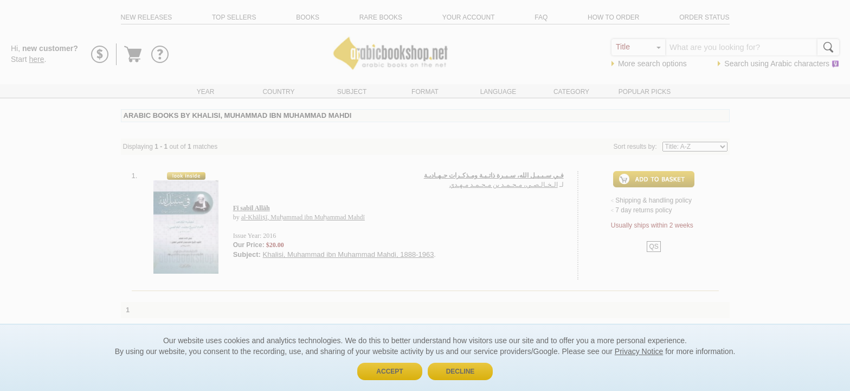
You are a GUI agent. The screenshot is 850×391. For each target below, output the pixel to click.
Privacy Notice (639, 351)
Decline (460, 371)
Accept (389, 371)
